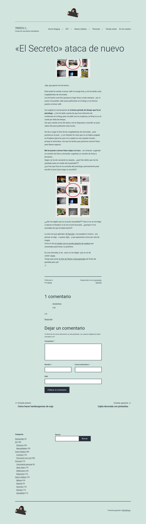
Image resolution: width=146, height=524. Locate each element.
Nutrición (19, 487)
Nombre (48, 364)
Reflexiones (20, 471)
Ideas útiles (20, 468)
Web (46, 376)
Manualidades (21, 448)
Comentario (50, 341)
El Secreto (70, 234)
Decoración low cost (24, 458)
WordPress (126, 510)
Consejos (19, 455)
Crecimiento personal (24, 464)
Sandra (49, 283)
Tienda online (111, 29)
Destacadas (19, 439)
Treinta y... (21, 28)
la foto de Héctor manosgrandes (72, 259)
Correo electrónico (82, 364)
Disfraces (19, 445)
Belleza (19, 480)
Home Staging (54, 29)
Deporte (19, 483)
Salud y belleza (80, 29)
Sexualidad (20, 493)
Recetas (19, 490)
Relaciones (20, 474)
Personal (96, 29)
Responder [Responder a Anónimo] (49, 319)
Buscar (57, 435)
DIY (67, 29)
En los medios (125, 29)
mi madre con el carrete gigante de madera (72, 243)
